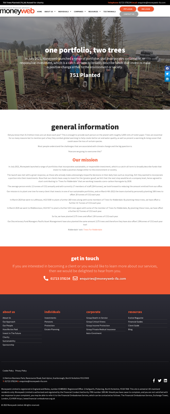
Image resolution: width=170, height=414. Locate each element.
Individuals (64, 12)
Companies (80, 12)
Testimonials (109, 11)
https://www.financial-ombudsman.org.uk (36, 398)
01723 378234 (125, 2)
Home (39, 11)
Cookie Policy (8, 370)
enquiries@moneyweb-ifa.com (151, 2)
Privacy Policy (21, 370)
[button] (128, 9)
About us (50, 12)
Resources (94, 12)
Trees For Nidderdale (92, 229)
